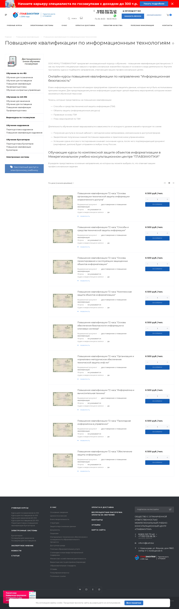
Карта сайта (99, 530)
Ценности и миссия (58, 516)
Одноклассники (92, 589)
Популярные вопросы (59, 573)
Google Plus (99, 589)
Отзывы (53, 569)
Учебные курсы (19, 508)
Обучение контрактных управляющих (23, 90)
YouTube (86, 589)
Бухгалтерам (16, 536)
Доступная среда (57, 545)
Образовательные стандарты (63, 566)
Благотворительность (59, 519)
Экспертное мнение (22, 546)
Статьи (15, 556)
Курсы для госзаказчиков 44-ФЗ (25, 513)
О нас (53, 507)
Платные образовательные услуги (65, 549)
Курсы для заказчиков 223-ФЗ (24, 518)
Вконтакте (80, 589)
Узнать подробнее (154, 4)
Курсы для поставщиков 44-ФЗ (24, 515)
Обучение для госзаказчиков (19, 77)
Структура (54, 523)
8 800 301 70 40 (107, 11)
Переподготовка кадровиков (19, 129)
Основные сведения (59, 512)
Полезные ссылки (58, 576)
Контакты (97, 520)
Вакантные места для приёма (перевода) (67, 562)
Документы (55, 530)
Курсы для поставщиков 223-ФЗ (25, 520)
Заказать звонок (132, 16)
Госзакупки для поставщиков (23, 541)
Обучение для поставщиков (19, 81)
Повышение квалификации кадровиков (24, 133)
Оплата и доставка (103, 507)
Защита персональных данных (63, 526)
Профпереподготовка (16, 87)
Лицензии (54, 533)
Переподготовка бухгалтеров (19, 144)
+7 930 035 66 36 (106, 12)
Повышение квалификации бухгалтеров (18, 148)
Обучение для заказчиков (18, 101)
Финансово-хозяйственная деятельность (68, 559)
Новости (16, 551)
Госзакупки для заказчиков (22, 538)
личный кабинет (154, 15)
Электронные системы (24, 530)
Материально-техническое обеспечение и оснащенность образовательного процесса (68, 539)
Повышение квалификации (18, 84)
